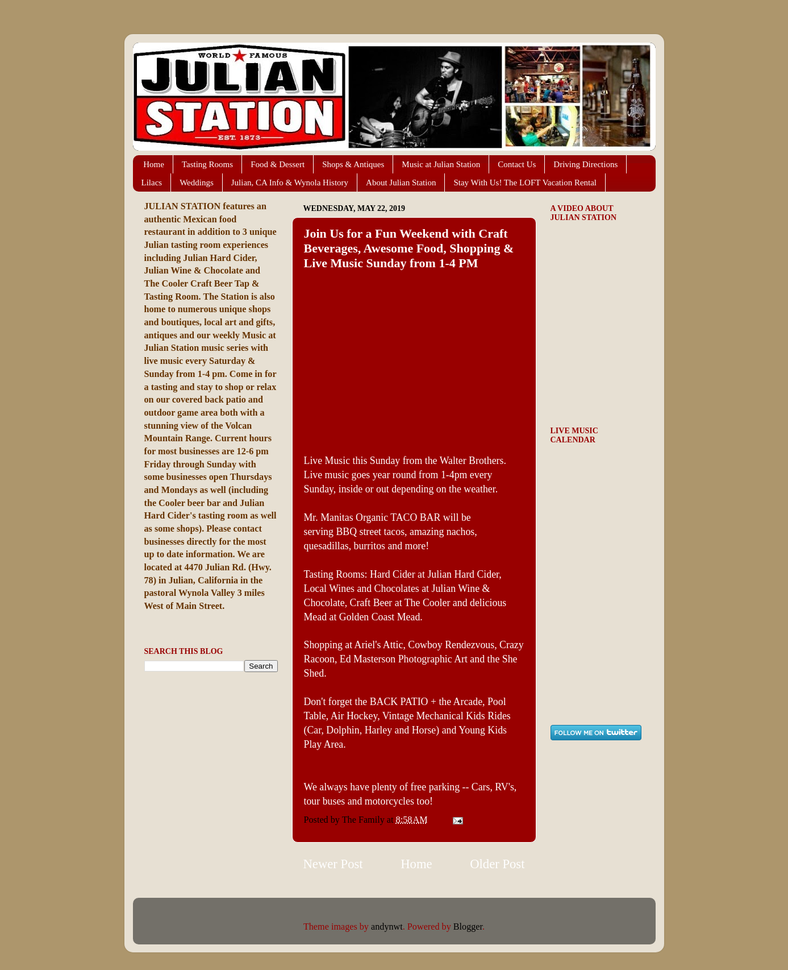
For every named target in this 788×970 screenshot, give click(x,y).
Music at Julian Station (441, 164)
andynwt (387, 927)
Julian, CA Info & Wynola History (289, 182)
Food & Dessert (278, 164)
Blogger (467, 927)
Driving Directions (585, 164)
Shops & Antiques (353, 164)
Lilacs (151, 182)
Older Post (497, 864)
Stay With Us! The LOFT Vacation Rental (525, 182)
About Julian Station (401, 182)
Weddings (197, 182)
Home (153, 164)
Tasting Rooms (207, 164)
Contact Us (517, 164)
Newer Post (333, 864)
